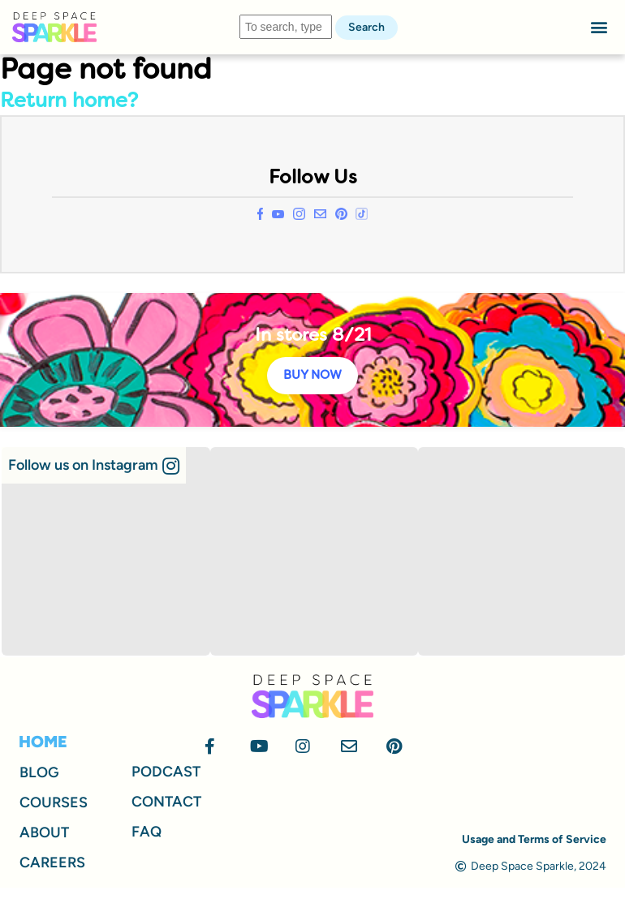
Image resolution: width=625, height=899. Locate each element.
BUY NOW (312, 375)
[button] (599, 27)
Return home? (69, 102)
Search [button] (366, 27)
